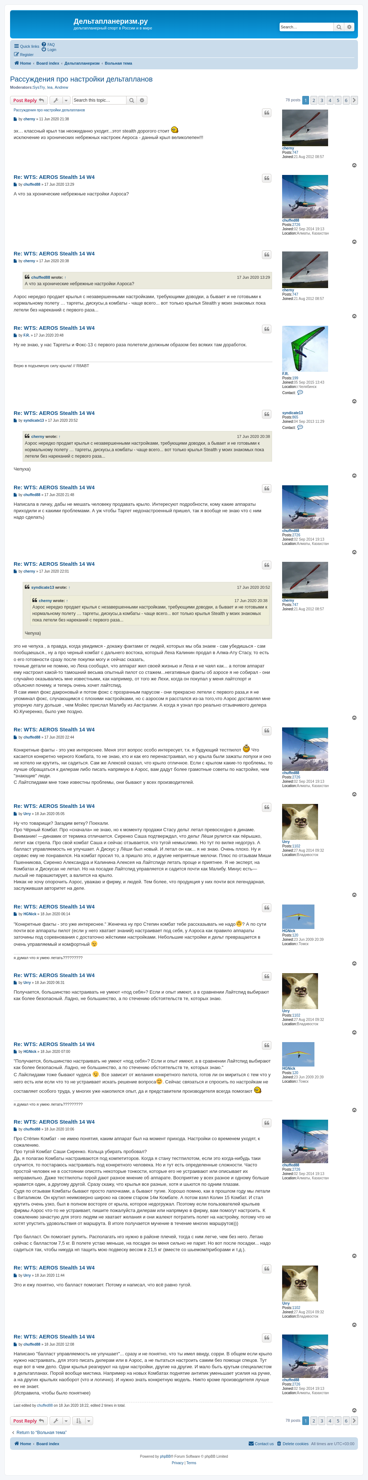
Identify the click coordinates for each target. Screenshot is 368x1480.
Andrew (61, 87)
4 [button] (330, 100)
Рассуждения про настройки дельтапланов (81, 79)
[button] (354, 100)
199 (295, 378)
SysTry (39, 87)
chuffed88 (290, 220)
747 (295, 152)
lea (50, 87)
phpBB (165, 1456)
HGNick (288, 931)
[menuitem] (48, 44)
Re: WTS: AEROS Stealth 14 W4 (54, 177)
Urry (286, 842)
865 (295, 417)
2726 (296, 225)
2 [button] (314, 100)
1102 (296, 846)
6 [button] (346, 100)
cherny (288, 148)
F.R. (285, 374)
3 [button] (322, 100)
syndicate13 (292, 413)
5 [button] (338, 100)
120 (295, 935)
